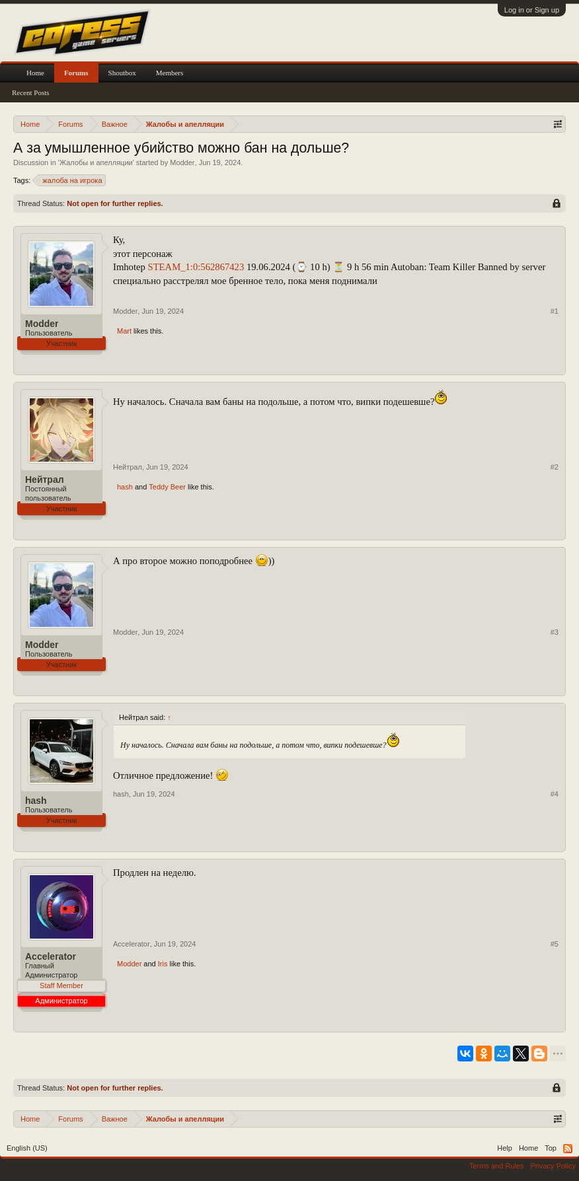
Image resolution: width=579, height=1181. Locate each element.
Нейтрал (44, 479)
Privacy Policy (553, 1166)
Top (551, 1148)
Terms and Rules (496, 1166)
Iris (163, 964)
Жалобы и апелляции (96, 162)
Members (170, 73)
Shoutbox (122, 73)
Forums (76, 73)
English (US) (27, 1148)
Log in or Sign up (531, 10)
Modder (182, 162)
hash (125, 487)
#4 (555, 794)
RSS (567, 1148)
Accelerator (50, 956)
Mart (124, 331)
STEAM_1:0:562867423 (196, 267)
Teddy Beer (167, 487)
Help (504, 1148)
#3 (555, 632)
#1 (555, 311)
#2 (555, 467)
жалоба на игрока (70, 180)
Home (35, 73)
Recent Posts (31, 92)
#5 (555, 944)
